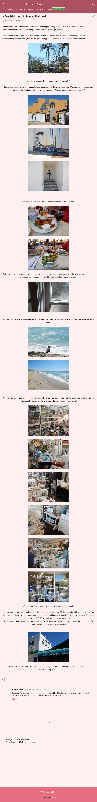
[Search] (93, 5)
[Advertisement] (48, 765)
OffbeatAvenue (36, 4)
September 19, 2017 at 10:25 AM (35, 689)
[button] (93, 17)
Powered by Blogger (49, 792)
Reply (14, 699)
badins (54, 797)
